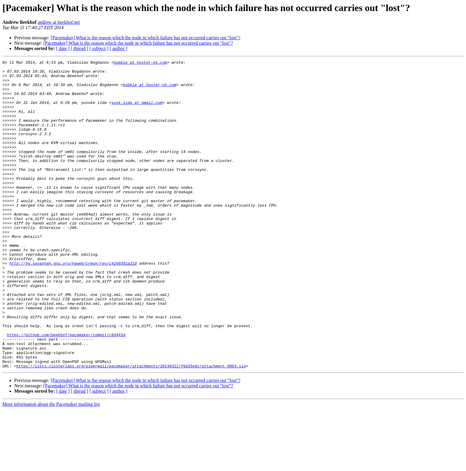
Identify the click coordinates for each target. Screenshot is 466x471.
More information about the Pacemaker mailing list (51, 465)
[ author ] (118, 48)
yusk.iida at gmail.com (137, 111)
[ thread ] (79, 48)
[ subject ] (98, 48)
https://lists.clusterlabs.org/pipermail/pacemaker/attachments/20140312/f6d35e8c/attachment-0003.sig (131, 427)
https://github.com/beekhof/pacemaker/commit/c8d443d (66, 390)
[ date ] (63, 48)
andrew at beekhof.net (59, 22)
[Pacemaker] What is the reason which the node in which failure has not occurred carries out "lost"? (145, 37)
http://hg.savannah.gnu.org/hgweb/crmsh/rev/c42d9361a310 (73, 304)
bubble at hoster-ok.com (140, 63)
